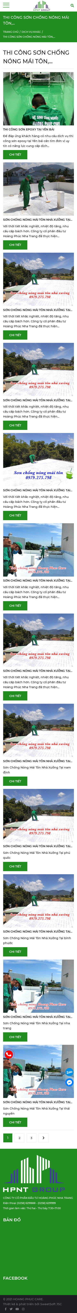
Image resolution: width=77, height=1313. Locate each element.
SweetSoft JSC (51, 1304)
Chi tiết (15, 154)
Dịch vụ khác (31, 31)
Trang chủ (10, 31)
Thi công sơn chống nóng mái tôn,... (29, 36)
